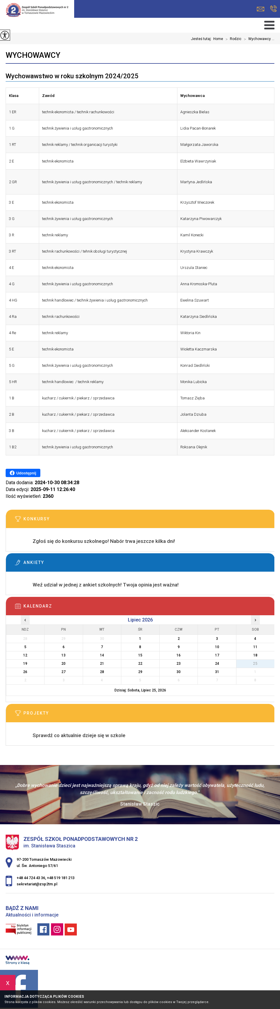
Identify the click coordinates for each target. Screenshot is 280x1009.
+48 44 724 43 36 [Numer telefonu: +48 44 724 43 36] (31, 878)
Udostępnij (23, 473)
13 (63, 655)
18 (255, 655)
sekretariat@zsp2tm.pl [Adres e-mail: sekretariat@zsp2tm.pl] (37, 884)
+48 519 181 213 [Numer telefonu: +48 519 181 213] (60, 878)
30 (178, 672)
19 (25, 663)
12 (25, 655)
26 (25, 672)
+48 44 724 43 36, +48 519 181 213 (273, 8)
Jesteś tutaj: (202, 39)
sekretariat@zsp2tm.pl (260, 9)
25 (255, 663)
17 (217, 655)
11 (255, 647)
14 (102, 655)
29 (140, 672)
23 (178, 663)
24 (217, 663)
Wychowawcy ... (257, 39)
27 (63, 672)
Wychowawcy (33, 55)
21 (102, 663)
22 (140, 663)
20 (63, 663)
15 (140, 655)
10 (217, 647)
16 (178, 655)
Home (218, 39)
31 (217, 672)
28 (102, 672)
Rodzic (232, 39)
